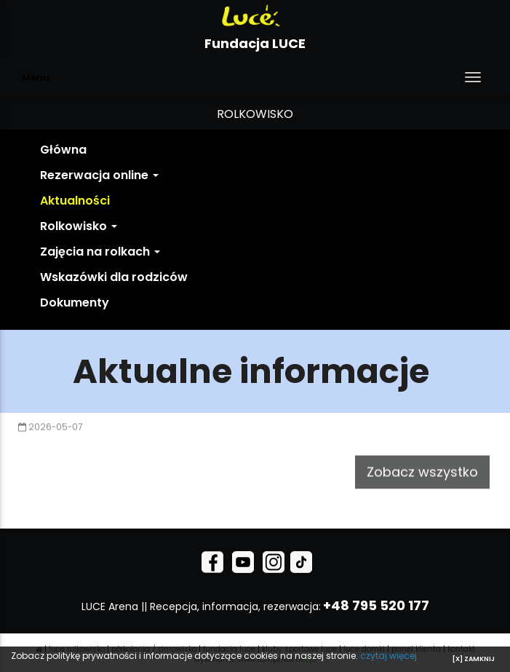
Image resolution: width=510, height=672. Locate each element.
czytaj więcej (388, 655)
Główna (63, 149)
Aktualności (75, 200)
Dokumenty (74, 302)
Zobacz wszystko (422, 464)
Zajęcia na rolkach (100, 251)
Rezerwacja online (99, 175)
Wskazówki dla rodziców (114, 277)
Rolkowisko (78, 226)
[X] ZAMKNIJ (474, 659)
